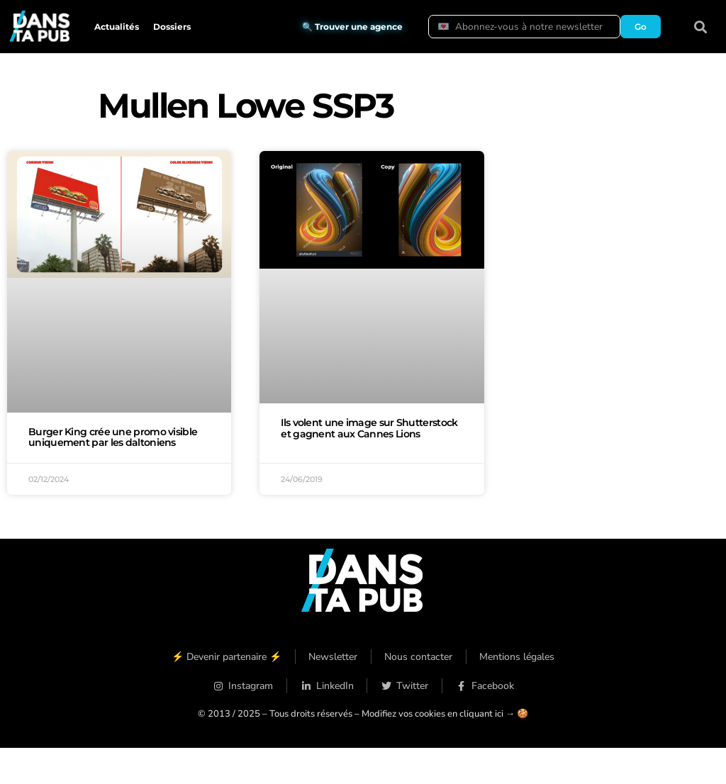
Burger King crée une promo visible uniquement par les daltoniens (112, 437)
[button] (701, 26)
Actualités (116, 26)
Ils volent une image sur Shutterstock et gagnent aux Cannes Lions (369, 428)
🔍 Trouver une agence (352, 26)
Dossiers (172, 26)
